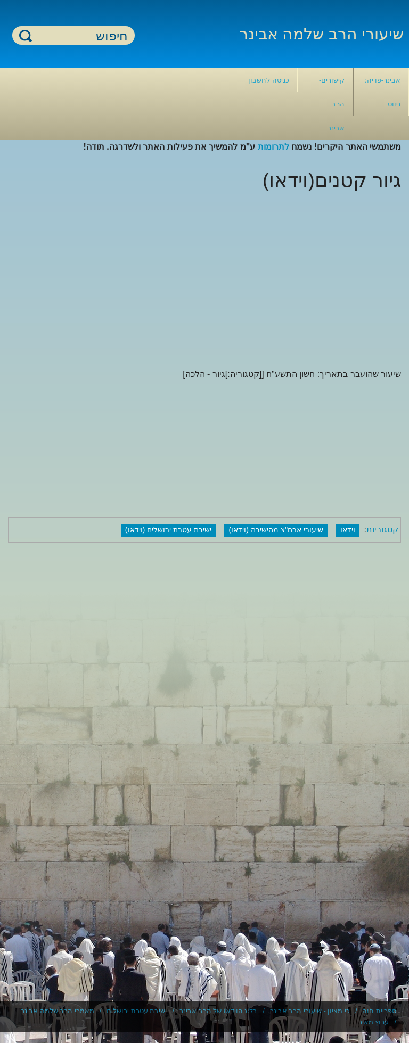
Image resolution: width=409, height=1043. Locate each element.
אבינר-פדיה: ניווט (382, 92)
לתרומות (273, 146)
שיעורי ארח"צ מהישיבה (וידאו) (275, 529)
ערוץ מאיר (373, 1022)
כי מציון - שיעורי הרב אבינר (310, 1011)
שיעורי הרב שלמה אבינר (321, 34)
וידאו (347, 529)
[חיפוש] (80, 36)
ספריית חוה (379, 1011)
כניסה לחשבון (268, 80)
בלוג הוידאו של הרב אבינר (218, 1011)
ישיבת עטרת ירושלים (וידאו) (168, 529)
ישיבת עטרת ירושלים (137, 1011)
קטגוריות (382, 529)
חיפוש (25, 35)
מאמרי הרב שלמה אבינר (57, 1011)
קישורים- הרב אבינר (332, 104)
